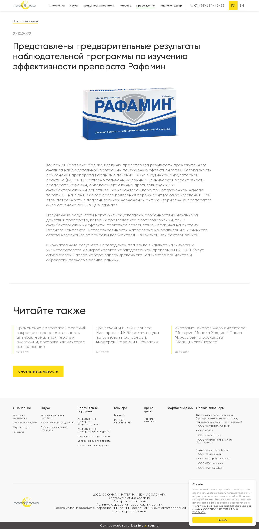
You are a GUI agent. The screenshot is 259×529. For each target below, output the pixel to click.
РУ (233, 5)
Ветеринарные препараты (94, 440)
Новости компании (25, 21)
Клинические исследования (57, 422)
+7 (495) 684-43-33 (207, 5)
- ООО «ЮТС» (204, 430)
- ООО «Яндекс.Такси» (209, 454)
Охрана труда (22, 427)
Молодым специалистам (122, 421)
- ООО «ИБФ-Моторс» (209, 463)
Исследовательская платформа (52, 416)
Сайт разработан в (129, 525)
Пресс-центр (145, 5)
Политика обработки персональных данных (129, 504)
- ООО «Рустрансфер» (210, 468)
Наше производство (25, 422)
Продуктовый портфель (99, 5)
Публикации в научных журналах (54, 428)
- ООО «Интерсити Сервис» (213, 425)
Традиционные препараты (94, 436)
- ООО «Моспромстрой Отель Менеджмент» (214, 441)
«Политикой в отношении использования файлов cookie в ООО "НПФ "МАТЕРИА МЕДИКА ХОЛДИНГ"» (221, 509)
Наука (74, 5)
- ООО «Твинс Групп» (209, 435)
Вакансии (119, 415)
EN (242, 5)
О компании (57, 5)
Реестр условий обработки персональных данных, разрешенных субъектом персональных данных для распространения (129, 509)
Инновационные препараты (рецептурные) (94, 430)
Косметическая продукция (93, 445)
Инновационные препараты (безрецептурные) (89, 421)
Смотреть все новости (38, 371)
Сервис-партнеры (210, 408)
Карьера (125, 5)
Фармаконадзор (171, 5)
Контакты (18, 432)
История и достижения (20, 416)
